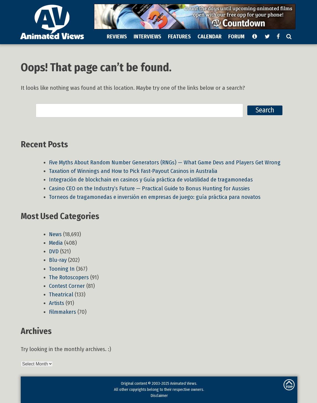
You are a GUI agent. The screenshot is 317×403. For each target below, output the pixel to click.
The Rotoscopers (69, 277)
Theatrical (61, 294)
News (55, 234)
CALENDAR (210, 36)
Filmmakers (62, 312)
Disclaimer (159, 395)
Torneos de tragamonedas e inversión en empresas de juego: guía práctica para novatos (155, 197)
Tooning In (62, 268)
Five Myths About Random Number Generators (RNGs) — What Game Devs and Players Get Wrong (164, 162)
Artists (56, 303)
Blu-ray (58, 260)
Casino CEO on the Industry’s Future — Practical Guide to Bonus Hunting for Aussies (149, 188)
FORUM (236, 36)
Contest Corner (67, 286)
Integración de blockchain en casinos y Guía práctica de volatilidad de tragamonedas (151, 179)
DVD (54, 251)
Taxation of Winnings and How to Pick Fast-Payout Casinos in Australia (133, 171)
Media (56, 242)
